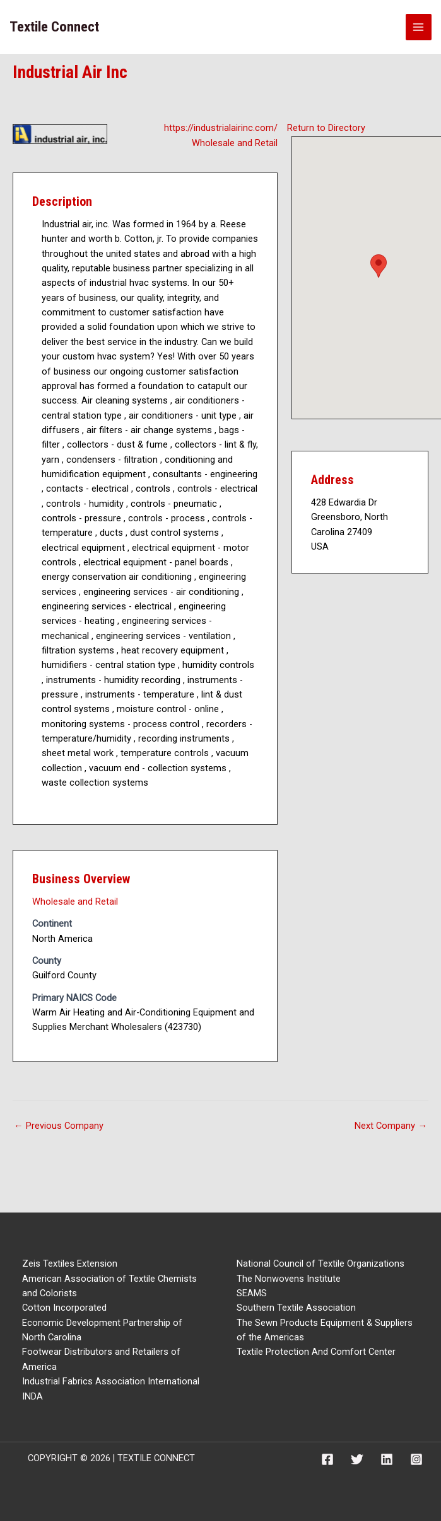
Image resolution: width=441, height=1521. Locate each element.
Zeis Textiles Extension (69, 1263)
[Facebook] (327, 1459)
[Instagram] (416, 1459)
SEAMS (252, 1293)
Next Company (391, 1125)
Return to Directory (326, 127)
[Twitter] (357, 1459)
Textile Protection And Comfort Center (316, 1351)
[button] (378, 266)
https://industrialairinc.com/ (221, 127)
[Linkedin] (386, 1459)
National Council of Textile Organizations (320, 1263)
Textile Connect (54, 26)
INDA (32, 1396)
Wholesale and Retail (235, 143)
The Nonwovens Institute (289, 1278)
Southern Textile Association (296, 1307)
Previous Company (58, 1125)
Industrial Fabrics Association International (110, 1381)
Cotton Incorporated (64, 1307)
